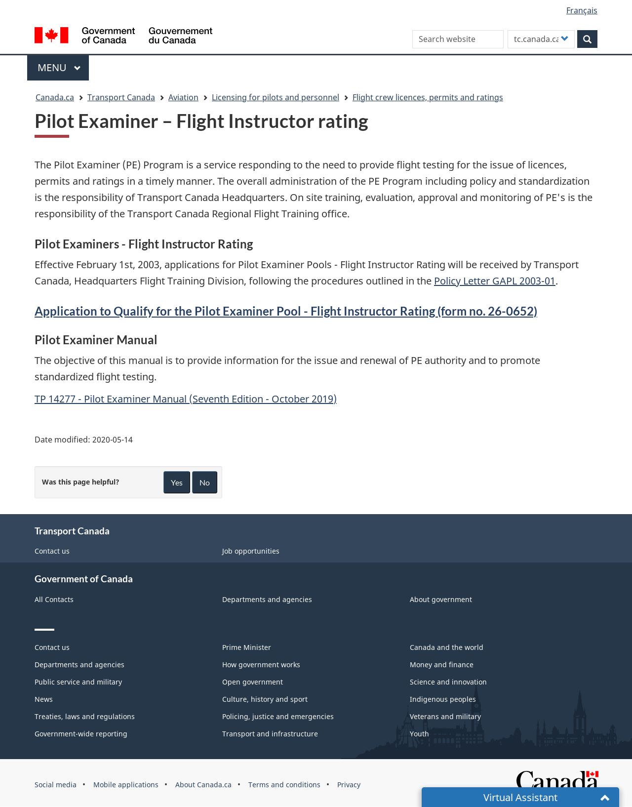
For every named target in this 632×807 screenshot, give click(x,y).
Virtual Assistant (520, 797)
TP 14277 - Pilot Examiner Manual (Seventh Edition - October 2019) (186, 398)
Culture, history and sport (265, 699)
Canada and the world (446, 647)
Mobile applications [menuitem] (125, 784)
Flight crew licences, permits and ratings (428, 97)
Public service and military (78, 681)
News (44, 699)
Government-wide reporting (81, 733)
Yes (177, 482)
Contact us (52, 551)
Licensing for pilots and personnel (275, 97)
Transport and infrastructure (270, 733)
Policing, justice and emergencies (278, 716)
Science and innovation (448, 681)
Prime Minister (246, 647)
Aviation (183, 97)
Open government (252, 681)
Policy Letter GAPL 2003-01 (494, 280)
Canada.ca (55, 97)
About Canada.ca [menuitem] (203, 784)
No (204, 482)
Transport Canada (121, 97)
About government (441, 599)
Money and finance (442, 664)
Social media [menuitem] (56, 784)
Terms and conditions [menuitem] (284, 784)
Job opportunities (250, 551)
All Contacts (54, 599)
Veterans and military (445, 716)
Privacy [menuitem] (348, 784)
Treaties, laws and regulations (85, 716)
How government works (261, 664)
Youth (419, 733)
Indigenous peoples (443, 699)
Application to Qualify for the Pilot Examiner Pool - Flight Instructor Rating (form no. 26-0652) (286, 311)
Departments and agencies (267, 599)
